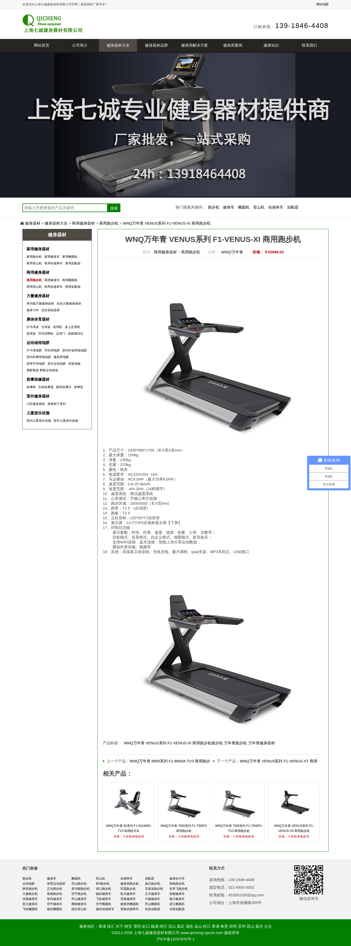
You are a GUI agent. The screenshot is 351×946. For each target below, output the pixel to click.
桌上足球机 (72, 327)
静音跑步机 (30, 888)
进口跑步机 (103, 888)
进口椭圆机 (177, 904)
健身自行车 (177, 878)
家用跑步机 (34, 256)
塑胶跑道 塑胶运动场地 (42, 370)
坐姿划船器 (152, 909)
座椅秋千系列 (56, 404)
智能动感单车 (129, 909)
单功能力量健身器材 (40, 303)
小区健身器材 (36, 404)
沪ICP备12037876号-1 (175, 939)
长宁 (119, 926)
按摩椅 (31, 387)
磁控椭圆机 (54, 909)
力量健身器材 (38, 296)
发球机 (57, 327)
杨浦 (154, 926)
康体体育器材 (38, 319)
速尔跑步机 (152, 883)
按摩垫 (78, 387)
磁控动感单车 (105, 909)
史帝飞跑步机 (178, 888)
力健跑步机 (30, 894)
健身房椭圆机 (129, 904)
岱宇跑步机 (79, 894)
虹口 (146, 926)
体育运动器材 (56, 883)
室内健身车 (54, 899)
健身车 (228, 207)
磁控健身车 (103, 894)
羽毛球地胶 (52, 350)
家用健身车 (52, 256)
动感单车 (275, 207)
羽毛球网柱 (46, 333)
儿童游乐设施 (38, 413)
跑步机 (213, 207)
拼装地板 (74, 363)
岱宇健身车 (54, 904)
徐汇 (111, 926)
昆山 (250, 926)
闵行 (163, 926)
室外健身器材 (38, 396)
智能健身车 (177, 894)
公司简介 (79, 45)
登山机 (259, 207)
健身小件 (33, 310)
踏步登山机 (79, 909)
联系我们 (309, 45)
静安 (128, 926)
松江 (207, 926)
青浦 (215, 926)
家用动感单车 (53, 263)
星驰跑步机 (54, 894)
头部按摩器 (46, 387)
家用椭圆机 (70, 256)
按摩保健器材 (38, 379)
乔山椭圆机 (152, 904)
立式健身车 (152, 894)
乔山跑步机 (79, 883)
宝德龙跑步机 (154, 888)
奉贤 (224, 926)
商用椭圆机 (70, 280)
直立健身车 (30, 904)
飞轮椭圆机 (30, 909)
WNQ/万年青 (232, 252)
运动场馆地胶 (38, 342)
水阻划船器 (177, 909)
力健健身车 (152, 899)
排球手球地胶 (36, 363)
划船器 (292, 207)
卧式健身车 (128, 894)
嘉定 (180, 926)
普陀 (137, 926)
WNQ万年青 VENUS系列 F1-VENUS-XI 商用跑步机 (166, 223)
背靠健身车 (128, 899)
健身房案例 (232, 45)
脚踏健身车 (79, 904)
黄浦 (102, 926)
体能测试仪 (75, 333)
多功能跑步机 (80, 888)
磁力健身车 (177, 899)
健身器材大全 (118, 45)
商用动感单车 (53, 287)
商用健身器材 (83, 223)
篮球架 (31, 333)
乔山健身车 (79, 899)
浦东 (189, 926)
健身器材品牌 (156, 45)
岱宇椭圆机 (103, 904)
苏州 (242, 926)
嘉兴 (259, 926)
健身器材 (32, 223)
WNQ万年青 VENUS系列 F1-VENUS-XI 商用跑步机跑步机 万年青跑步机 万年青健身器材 (199, 743)
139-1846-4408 (302, 26)
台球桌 (46, 327)
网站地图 (322, 4)
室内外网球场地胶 (39, 357)
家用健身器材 (38, 249)
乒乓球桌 (33, 327)
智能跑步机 (177, 883)
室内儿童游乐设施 (39, 420)
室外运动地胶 (56, 363)
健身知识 (271, 45)
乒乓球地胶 (34, 350)
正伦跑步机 (54, 888)
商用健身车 (52, 280)
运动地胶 (28, 883)
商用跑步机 (108, 223)
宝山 (172, 926)
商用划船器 (73, 287)
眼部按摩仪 (63, 387)
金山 (198, 926)
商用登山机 (34, 287)
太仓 (268, 926)
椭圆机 (243, 207)
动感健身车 (30, 899)
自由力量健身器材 (69, 303)
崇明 (233, 926)
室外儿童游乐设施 (66, 420)
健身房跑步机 (129, 883)
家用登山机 (34, 263)
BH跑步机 (102, 883)
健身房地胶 (61, 357)
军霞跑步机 (128, 888)
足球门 (60, 333)
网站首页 (41, 45)
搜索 (114, 208)
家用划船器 (73, 263)
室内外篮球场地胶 (74, 350)
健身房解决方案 (194, 45)
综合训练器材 (50, 310)
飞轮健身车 (103, 899)
